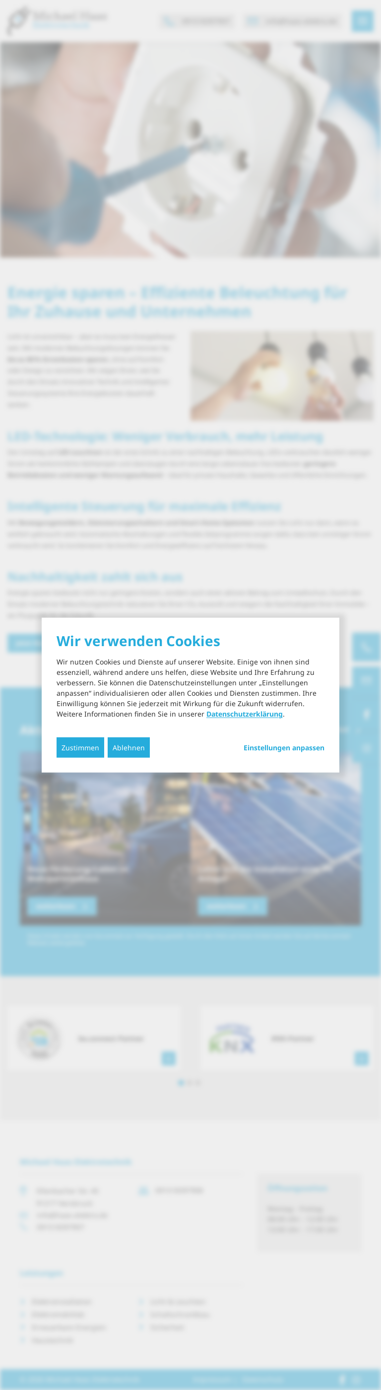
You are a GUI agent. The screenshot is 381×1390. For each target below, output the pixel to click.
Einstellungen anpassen (284, 748)
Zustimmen (80, 747)
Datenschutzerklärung (244, 714)
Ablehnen (129, 747)
